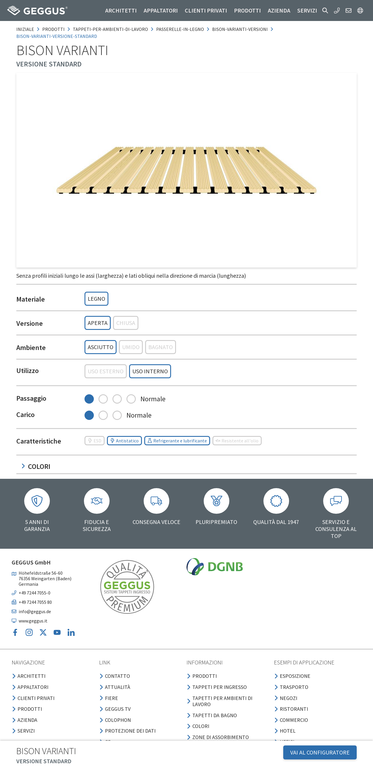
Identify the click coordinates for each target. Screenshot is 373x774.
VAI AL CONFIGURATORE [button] (320, 752)
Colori (35, 466)
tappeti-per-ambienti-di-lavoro (110, 29)
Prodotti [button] (247, 10)
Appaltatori (161, 10)
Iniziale (25, 29)
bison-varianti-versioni (240, 29)
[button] (325, 10)
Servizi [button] (307, 10)
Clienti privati (206, 10)
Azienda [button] (279, 10)
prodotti (53, 29)
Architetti (121, 10)
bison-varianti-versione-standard (56, 36)
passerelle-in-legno (180, 29)
